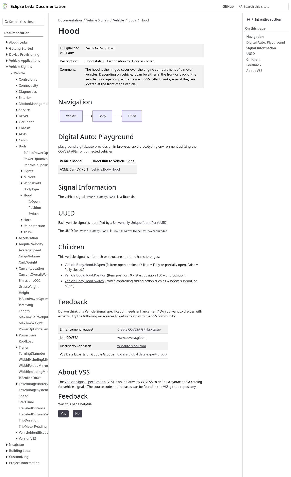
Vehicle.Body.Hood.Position (85, 275)
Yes (63, 413)
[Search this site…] (263, 6)
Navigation (255, 36)
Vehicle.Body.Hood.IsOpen (85, 265)
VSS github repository (179, 386)
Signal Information (261, 48)
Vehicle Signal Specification (85, 382)
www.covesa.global (131, 337)
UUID (250, 53)
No (77, 413)
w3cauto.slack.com (131, 346)
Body (132, 20)
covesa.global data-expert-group (142, 354)
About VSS (254, 70)
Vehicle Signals (97, 20)
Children (253, 59)
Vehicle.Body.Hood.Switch (84, 281)
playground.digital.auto (76, 146)
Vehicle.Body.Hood (105, 169)
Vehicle (118, 20)
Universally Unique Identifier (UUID (140, 222)
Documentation (70, 20)
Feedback (253, 65)
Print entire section (264, 19)
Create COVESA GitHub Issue (139, 329)
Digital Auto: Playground (265, 42)
